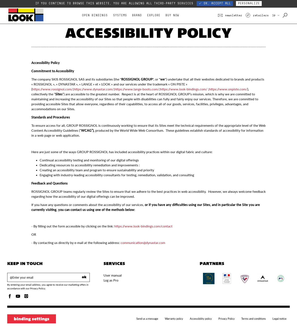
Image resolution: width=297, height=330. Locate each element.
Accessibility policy (201, 318)
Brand (137, 15)
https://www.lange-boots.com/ (136, 89)
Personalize (249, 3)
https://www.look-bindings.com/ (183, 89)
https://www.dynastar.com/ (94, 89)
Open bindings (95, 15)
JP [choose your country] (275, 15)
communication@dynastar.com (143, 243)
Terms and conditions (253, 318)
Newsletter (230, 15)
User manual (113, 275)
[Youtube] (17, 297)
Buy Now (172, 15)
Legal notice (279, 318)
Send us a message (147, 318)
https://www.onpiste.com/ (228, 89)
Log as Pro (111, 280)
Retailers (257, 15)
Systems (120, 15)
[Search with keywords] (285, 15)
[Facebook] (9, 297)
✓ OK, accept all (215, 3)
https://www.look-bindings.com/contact (143, 226)
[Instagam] (26, 297)
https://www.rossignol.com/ (52, 89)
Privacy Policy (226, 318)
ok (84, 277)
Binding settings (31, 319)
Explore (153, 15)
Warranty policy (174, 318)
